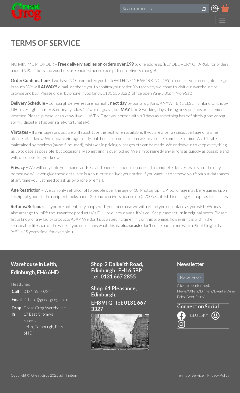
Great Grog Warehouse (45, 307)
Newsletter (190, 277)
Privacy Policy (218, 375)
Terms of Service (190, 375)
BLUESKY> (205, 315)
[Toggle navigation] (222, 20)
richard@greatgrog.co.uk (46, 299)
